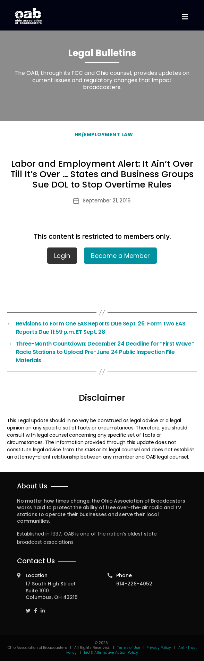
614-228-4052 (134, 583)
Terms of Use (129, 647)
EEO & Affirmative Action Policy (111, 652)
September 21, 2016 (107, 200)
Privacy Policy (158, 647)
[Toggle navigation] (184, 17)
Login (62, 255)
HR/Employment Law (104, 134)
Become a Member (120, 255)
